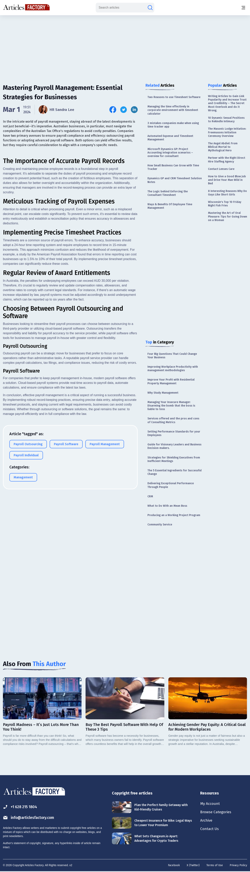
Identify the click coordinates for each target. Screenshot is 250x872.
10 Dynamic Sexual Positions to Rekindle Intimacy (226, 119)
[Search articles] (150, 7)
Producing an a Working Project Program (173, 515)
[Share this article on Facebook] (112, 109)
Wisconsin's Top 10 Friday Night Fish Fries (224, 203)
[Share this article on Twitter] (123, 109)
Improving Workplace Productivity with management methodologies (172, 368)
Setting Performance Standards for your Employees (173, 433)
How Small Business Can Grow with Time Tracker (173, 167)
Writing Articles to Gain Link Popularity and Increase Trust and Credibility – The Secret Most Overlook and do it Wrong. (227, 103)
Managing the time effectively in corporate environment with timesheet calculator (172, 110)
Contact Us (210, 829)
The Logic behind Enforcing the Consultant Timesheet (167, 193)
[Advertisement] (125, 46)
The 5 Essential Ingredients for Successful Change (174, 472)
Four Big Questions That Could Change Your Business (172, 355)
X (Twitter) (193, 865)
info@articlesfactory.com (29, 817)
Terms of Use (214, 865)
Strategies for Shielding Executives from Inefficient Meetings (173, 459)
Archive (206, 821)
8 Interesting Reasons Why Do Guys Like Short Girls (227, 192)
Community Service (159, 524)
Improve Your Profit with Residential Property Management (171, 381)
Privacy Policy (238, 865)
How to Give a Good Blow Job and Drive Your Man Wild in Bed (227, 180)
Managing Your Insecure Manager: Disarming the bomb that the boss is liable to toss (171, 405)
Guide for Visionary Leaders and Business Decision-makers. (174, 446)
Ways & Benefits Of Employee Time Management (169, 206)
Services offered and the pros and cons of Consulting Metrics (173, 420)
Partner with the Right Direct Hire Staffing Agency (226, 159)
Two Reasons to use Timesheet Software (173, 97)
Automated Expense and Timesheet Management (170, 137)
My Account (210, 803)
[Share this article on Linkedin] (134, 109)
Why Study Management (162, 392)
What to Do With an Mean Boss (167, 505)
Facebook (174, 865)
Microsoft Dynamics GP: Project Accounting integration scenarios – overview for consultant (170, 152)
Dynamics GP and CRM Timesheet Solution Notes (174, 180)
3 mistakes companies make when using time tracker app (173, 124)
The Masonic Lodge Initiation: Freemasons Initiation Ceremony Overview (227, 132)
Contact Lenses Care (221, 169)
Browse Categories (216, 812)
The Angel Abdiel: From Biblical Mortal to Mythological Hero (223, 147)
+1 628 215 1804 (21, 806)
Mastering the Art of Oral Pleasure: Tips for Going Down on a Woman (227, 216)
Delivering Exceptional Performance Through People (170, 485)
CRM (150, 496)
